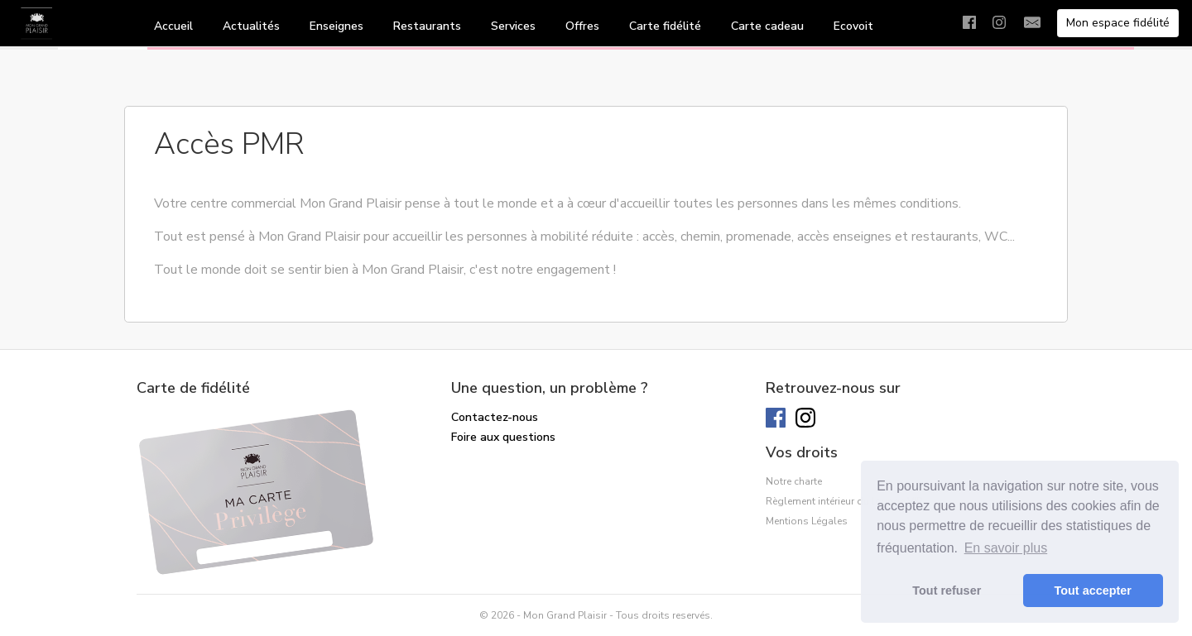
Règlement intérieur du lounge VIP (844, 501)
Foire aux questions (503, 437)
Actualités (251, 26)
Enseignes (336, 26)
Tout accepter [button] (1093, 590)
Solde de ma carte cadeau (521, 457)
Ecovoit (853, 26)
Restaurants (427, 26)
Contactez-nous (494, 417)
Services (513, 26)
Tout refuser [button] (946, 590)
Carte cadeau (767, 26)
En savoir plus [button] (1006, 548)
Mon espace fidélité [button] (1118, 23)
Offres (582, 26)
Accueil (173, 26)
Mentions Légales (807, 521)
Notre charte (794, 481)
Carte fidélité (665, 26)
